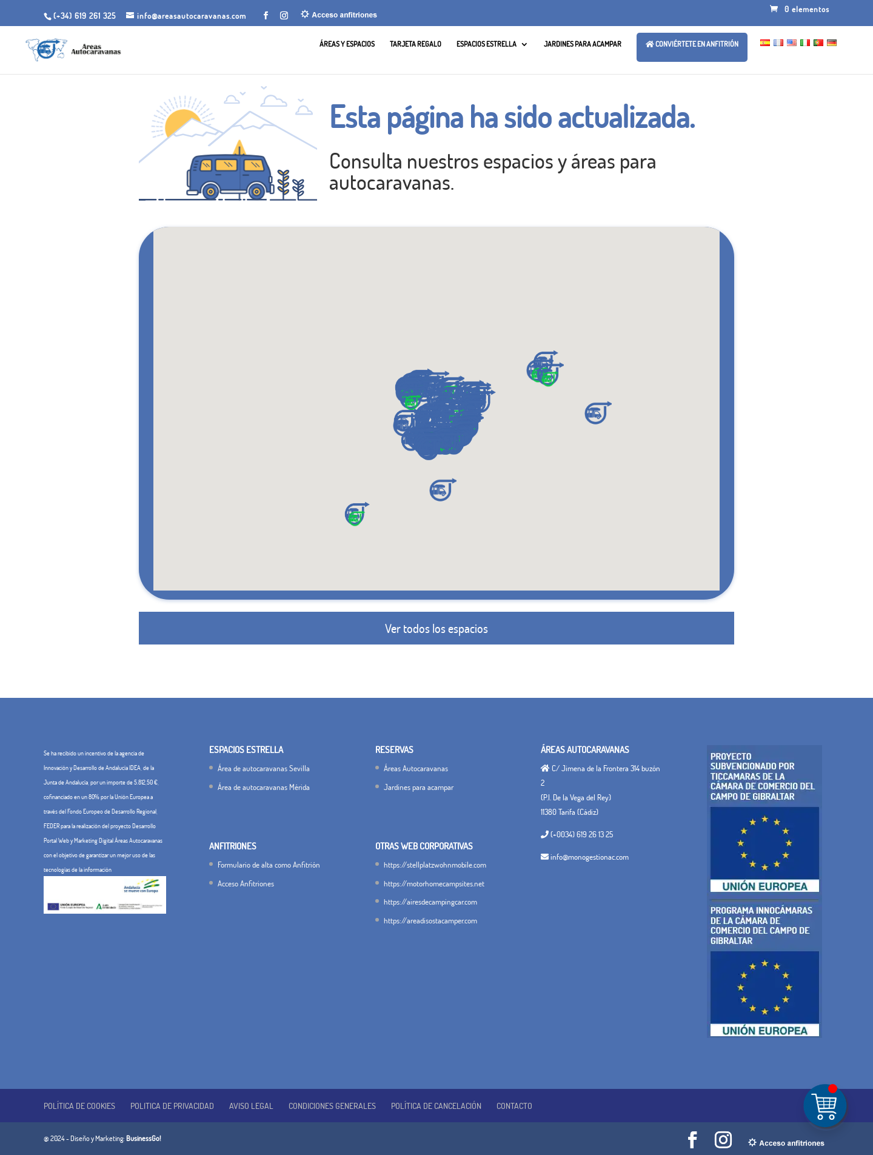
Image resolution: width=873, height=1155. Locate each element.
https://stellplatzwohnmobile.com (435, 864)
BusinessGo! (143, 1138)
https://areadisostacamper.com (430, 920)
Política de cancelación (436, 1105)
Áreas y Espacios (347, 44)
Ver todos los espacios (436, 628)
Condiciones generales (332, 1105)
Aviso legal (251, 1105)
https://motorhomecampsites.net (434, 883)
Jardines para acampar (582, 44)
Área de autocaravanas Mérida (264, 787)
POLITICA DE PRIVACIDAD (172, 1105)
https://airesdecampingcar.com (430, 901)
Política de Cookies (79, 1105)
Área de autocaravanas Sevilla (264, 768)
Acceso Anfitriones (246, 883)
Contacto (514, 1105)
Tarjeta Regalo (415, 44)
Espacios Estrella (487, 44)
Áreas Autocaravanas (416, 768)
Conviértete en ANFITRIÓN (692, 44)
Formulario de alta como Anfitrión (269, 864)
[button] (429, 448)
